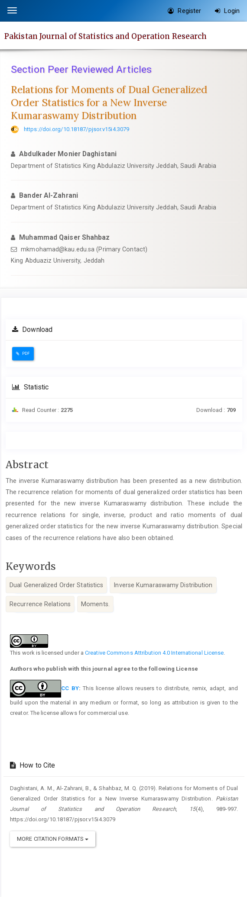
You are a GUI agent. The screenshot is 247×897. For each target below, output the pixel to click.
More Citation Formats (52, 839)
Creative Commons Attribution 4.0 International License (154, 652)
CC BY (70, 688)
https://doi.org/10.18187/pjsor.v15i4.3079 (76, 129)
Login (227, 10)
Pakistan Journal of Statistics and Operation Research (105, 36)
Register (184, 10)
